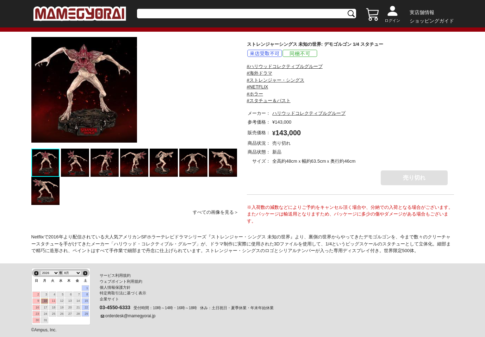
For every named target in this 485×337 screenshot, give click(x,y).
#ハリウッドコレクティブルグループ (285, 66)
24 (45, 314)
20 (70, 307)
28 (78, 314)
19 (62, 307)
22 (86, 307)
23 (37, 314)
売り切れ (414, 178)
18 (53, 307)
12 (62, 300)
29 (86, 314)
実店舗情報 (422, 12)
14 (78, 300)
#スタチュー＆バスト (269, 100)
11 (53, 300)
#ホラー (255, 93)
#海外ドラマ (259, 73)
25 (53, 314)
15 (86, 300)
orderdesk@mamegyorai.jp (130, 315)
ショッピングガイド (432, 21)
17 (45, 307)
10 (45, 300)
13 (70, 300)
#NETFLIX (257, 86)
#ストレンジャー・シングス (275, 80)
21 (78, 307)
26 (62, 314)
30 (37, 320)
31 (45, 320)
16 (37, 307)
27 (70, 314)
